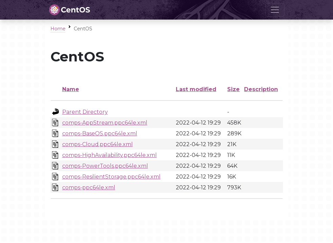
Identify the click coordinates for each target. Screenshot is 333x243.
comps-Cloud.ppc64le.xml (97, 144)
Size (233, 89)
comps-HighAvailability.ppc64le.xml (109, 155)
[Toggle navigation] (274, 10)
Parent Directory (85, 112)
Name (70, 89)
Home (58, 29)
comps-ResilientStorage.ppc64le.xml (111, 176)
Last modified (196, 89)
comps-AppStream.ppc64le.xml (104, 122)
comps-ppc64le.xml (88, 187)
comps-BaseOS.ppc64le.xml (99, 133)
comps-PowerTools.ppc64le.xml (105, 166)
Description (261, 89)
